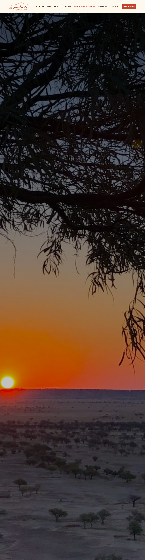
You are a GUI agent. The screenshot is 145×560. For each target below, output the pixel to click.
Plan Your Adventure (84, 6)
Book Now (129, 6)
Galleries (102, 6)
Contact (114, 6)
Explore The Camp (42, 6)
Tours (68, 6)
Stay (56, 6)
